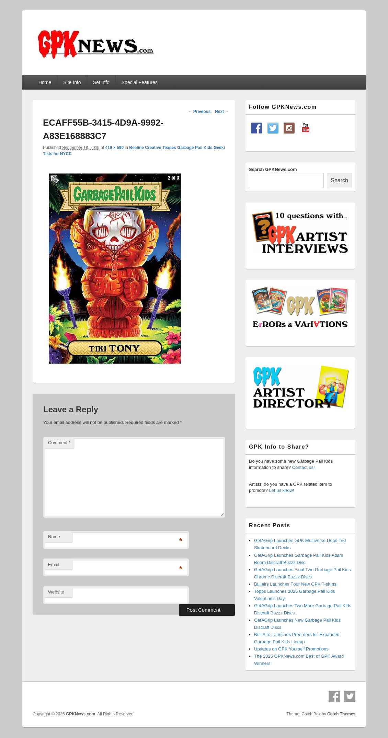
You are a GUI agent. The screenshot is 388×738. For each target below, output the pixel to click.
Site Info (72, 82)
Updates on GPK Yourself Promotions (291, 648)
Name (54, 536)
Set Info (101, 82)
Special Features (140, 82)
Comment (59, 442)
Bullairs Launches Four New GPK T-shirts (295, 584)
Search (339, 180)
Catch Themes (341, 714)
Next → (222, 111)
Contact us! (303, 467)
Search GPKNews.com (273, 169)
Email (53, 564)
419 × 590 (114, 147)
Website (56, 592)
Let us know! (281, 490)
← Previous (199, 111)
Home (44, 82)
